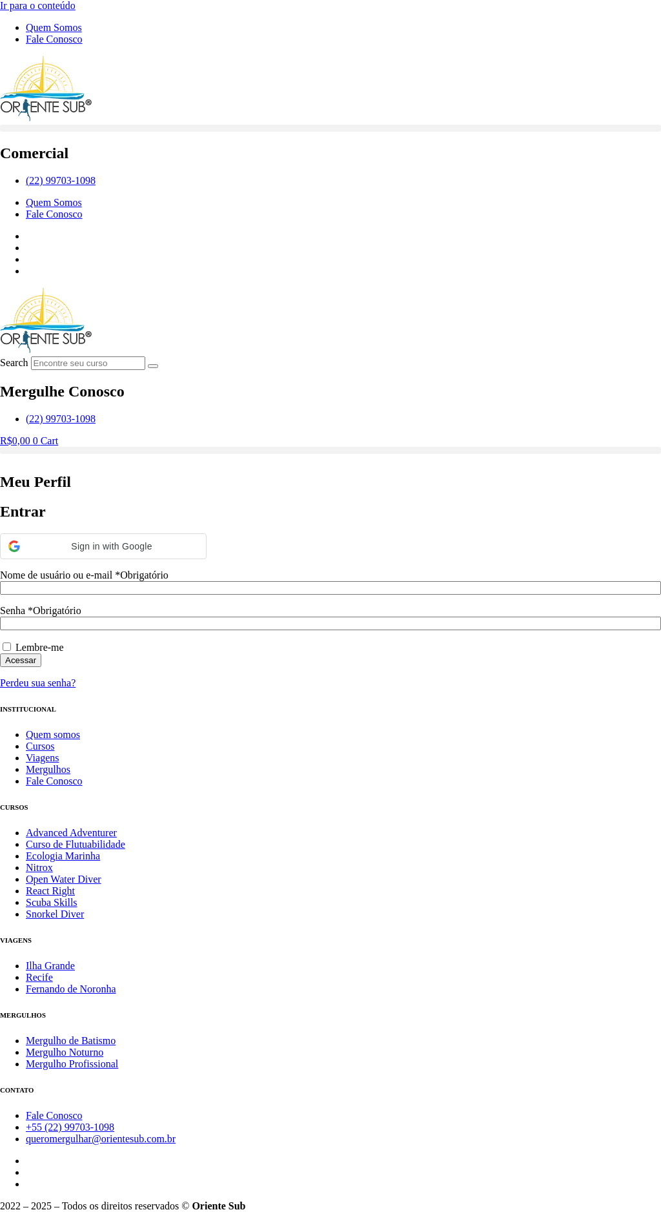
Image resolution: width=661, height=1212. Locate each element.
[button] (330, 128)
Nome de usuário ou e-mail (84, 575)
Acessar (20, 660)
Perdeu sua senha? (38, 682)
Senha (40, 610)
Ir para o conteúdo (38, 5)
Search (14, 362)
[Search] (153, 366)
